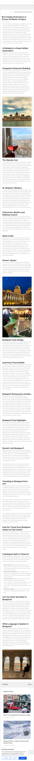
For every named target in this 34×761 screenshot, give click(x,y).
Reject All (14, 758)
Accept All (23, 758)
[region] (14, 754)
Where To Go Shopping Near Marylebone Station (16, 715)
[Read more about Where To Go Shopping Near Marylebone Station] (17, 703)
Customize (6, 758)
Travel (4, 717)
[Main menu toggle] (32, 2)
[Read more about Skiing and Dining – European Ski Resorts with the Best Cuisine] (17, 729)
